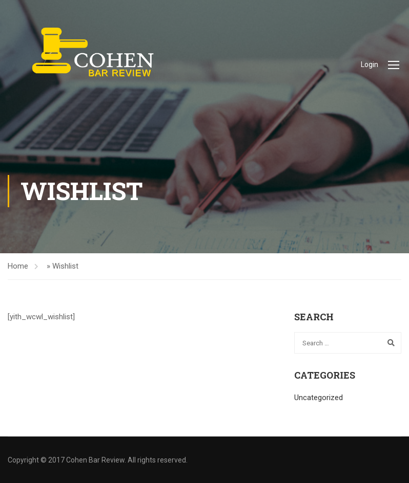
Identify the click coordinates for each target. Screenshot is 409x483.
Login (369, 64)
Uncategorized (318, 397)
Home (18, 266)
